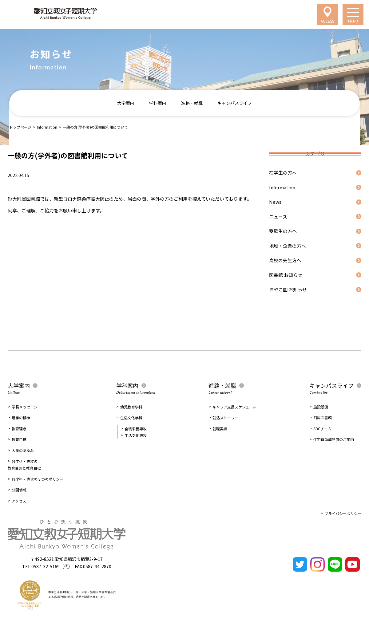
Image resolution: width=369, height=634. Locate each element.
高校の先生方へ (285, 260)
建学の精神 (21, 417)
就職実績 (219, 428)
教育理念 (19, 428)
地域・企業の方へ (287, 245)
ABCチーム (322, 428)
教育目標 (19, 439)
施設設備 (320, 406)
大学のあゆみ (23, 450)
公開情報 (19, 489)
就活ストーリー (225, 417)
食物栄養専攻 (136, 428)
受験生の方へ (283, 231)
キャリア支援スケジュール (234, 406)
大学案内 (125, 103)
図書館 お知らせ (285, 275)
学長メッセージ (25, 406)
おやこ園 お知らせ (288, 289)
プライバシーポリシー (342, 513)
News (275, 202)
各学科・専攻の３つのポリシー (37, 479)
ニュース (278, 216)
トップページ (20, 126)
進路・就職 (192, 103)
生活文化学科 (131, 417)
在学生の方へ (283, 172)
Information (47, 126)
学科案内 (157, 103)
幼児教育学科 (131, 406)
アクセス (19, 500)
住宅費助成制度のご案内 (333, 439)
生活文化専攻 (136, 435)
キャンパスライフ (234, 103)
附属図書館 (322, 417)
